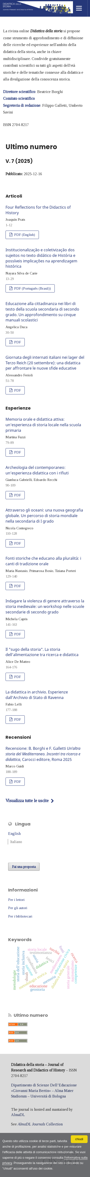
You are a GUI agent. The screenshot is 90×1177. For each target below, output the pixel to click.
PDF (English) (24, 235)
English (14, 833)
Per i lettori (16, 900)
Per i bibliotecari (20, 916)
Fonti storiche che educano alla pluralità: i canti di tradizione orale (43, 561)
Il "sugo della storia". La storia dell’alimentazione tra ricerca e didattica (42, 652)
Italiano (16, 842)
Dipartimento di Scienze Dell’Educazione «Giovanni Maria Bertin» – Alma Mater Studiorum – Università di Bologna (44, 1090)
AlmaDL (18, 1115)
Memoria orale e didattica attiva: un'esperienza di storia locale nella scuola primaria (43, 425)
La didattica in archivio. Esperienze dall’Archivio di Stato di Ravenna (37, 694)
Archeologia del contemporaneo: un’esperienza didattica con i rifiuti (37, 470)
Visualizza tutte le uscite (27, 800)
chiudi (79, 1139)
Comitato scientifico (19, 98)
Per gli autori (17, 908)
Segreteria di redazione (21, 105)
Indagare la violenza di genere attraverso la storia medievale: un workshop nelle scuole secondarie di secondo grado (45, 606)
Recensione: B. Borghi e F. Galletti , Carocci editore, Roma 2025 (43, 754)
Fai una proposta (24, 867)
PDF (17, 342)
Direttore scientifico (19, 92)
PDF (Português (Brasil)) (32, 288)
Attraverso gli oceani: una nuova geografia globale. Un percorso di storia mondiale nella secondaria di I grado (44, 515)
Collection (40, 1124)
